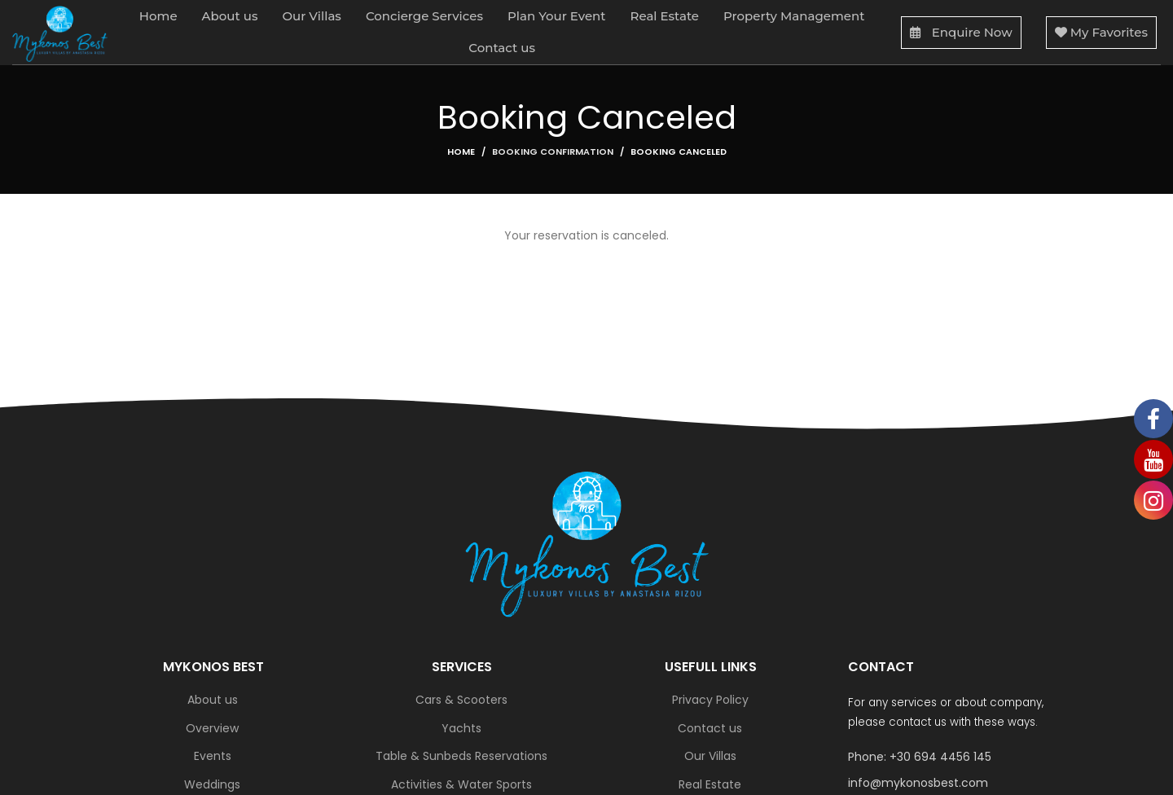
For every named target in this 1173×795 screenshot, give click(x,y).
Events (212, 756)
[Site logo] (60, 32)
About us (212, 700)
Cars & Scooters (461, 700)
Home (461, 151)
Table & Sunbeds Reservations (461, 756)
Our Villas (710, 756)
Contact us (710, 728)
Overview (212, 728)
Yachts (461, 728)
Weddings (212, 785)
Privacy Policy (710, 700)
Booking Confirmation (552, 151)
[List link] (960, 757)
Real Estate (710, 785)
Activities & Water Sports (461, 785)
